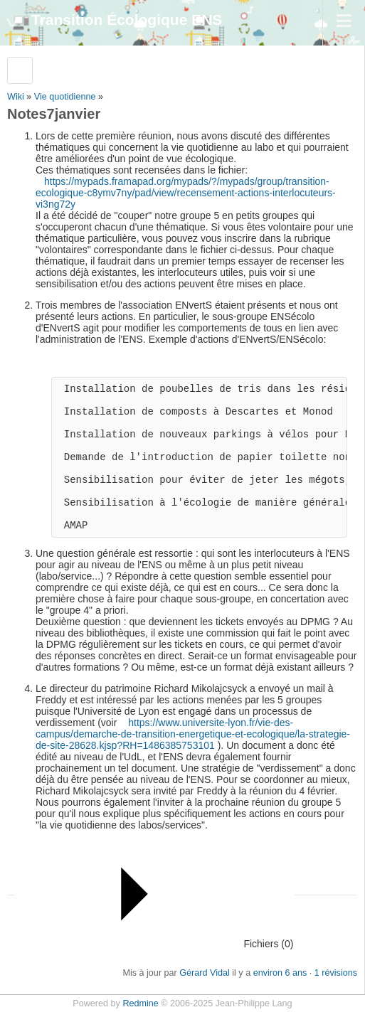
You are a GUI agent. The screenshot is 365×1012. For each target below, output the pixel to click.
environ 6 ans (280, 973)
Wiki (15, 97)
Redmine (140, 1003)
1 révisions (335, 973)
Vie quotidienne (65, 97)
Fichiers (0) (161, 895)
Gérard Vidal (204, 973)
